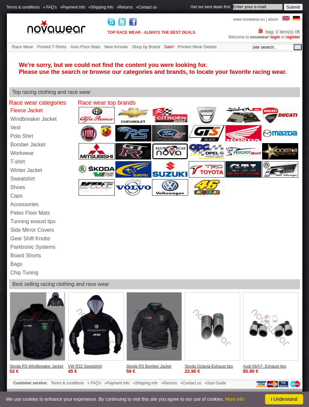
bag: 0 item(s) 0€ (278, 31)
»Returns (125, 7)
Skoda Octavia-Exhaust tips (209, 366)
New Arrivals (116, 46)
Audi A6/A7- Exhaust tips (264, 366)
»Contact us (146, 7)
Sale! (169, 46)
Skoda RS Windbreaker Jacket (36, 366)
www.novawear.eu (249, 19)
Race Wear (22, 46)
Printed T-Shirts (51, 46)
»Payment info (72, 7)
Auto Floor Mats (85, 46)
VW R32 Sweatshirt (85, 366)
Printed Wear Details (197, 46)
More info (234, 399)
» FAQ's (50, 7)
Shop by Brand (146, 46)
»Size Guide (215, 383)
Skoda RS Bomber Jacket (148, 366)
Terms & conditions (23, 7)
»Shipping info (100, 7)
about (273, 19)
